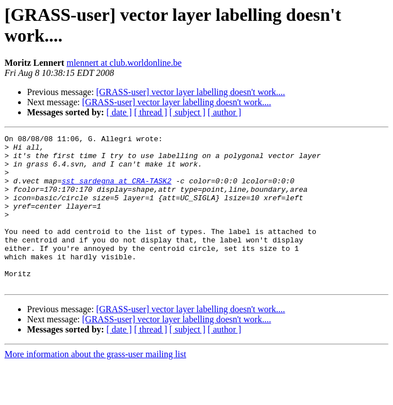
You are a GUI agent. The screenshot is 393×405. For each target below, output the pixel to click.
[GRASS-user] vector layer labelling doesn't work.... (190, 92)
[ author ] (225, 112)
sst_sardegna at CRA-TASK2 (116, 191)
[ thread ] (150, 112)
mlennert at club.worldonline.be (123, 63)
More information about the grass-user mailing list (95, 384)
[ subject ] (187, 112)
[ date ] (119, 112)
